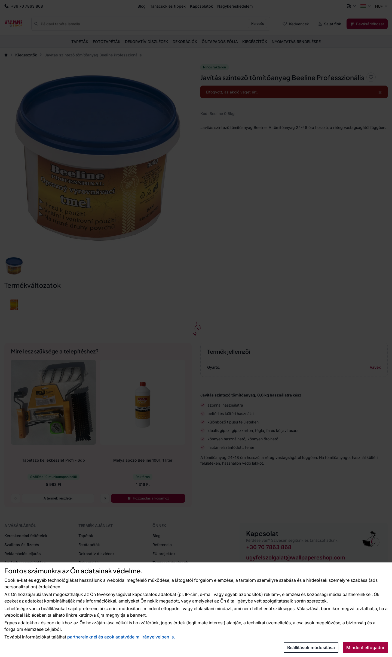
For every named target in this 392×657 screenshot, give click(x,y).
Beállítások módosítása (311, 647)
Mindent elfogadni (365, 647)
